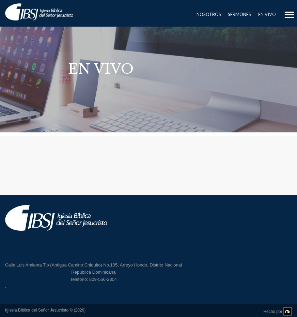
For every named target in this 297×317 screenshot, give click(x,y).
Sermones (239, 14)
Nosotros (209, 14)
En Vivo (267, 14)
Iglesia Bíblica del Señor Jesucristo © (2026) (45, 310)
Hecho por (277, 311)
